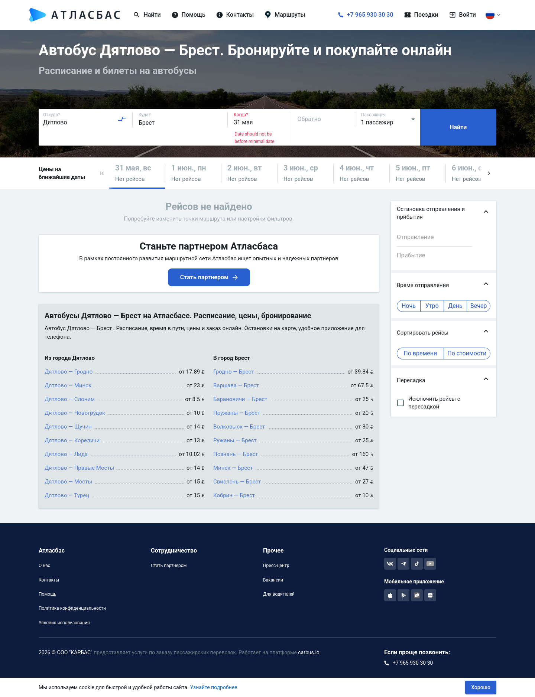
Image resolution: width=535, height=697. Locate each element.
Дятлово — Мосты (68, 481)
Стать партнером (169, 565)
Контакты (49, 580)
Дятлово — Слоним (70, 399)
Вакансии (273, 580)
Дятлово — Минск (68, 385)
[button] (101, 173)
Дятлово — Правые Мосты (79, 468)
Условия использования (64, 622)
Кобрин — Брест (234, 495)
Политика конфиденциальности (72, 608)
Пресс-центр (276, 565)
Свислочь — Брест (237, 481)
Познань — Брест (235, 454)
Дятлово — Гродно (69, 371)
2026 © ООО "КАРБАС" (66, 652)
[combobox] (85, 119)
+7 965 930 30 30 (370, 14)
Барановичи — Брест (240, 399)
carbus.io (309, 652)
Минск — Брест (233, 468)
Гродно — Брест (233, 371)
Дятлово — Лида (66, 454)
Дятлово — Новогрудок (75, 413)
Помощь (47, 594)
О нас (44, 565)
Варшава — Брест (236, 385)
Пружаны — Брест (236, 413)
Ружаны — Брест (235, 440)
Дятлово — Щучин (68, 426)
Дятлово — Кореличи (72, 440)
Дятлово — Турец (67, 495)
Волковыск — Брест (239, 426)
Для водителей (279, 594)
